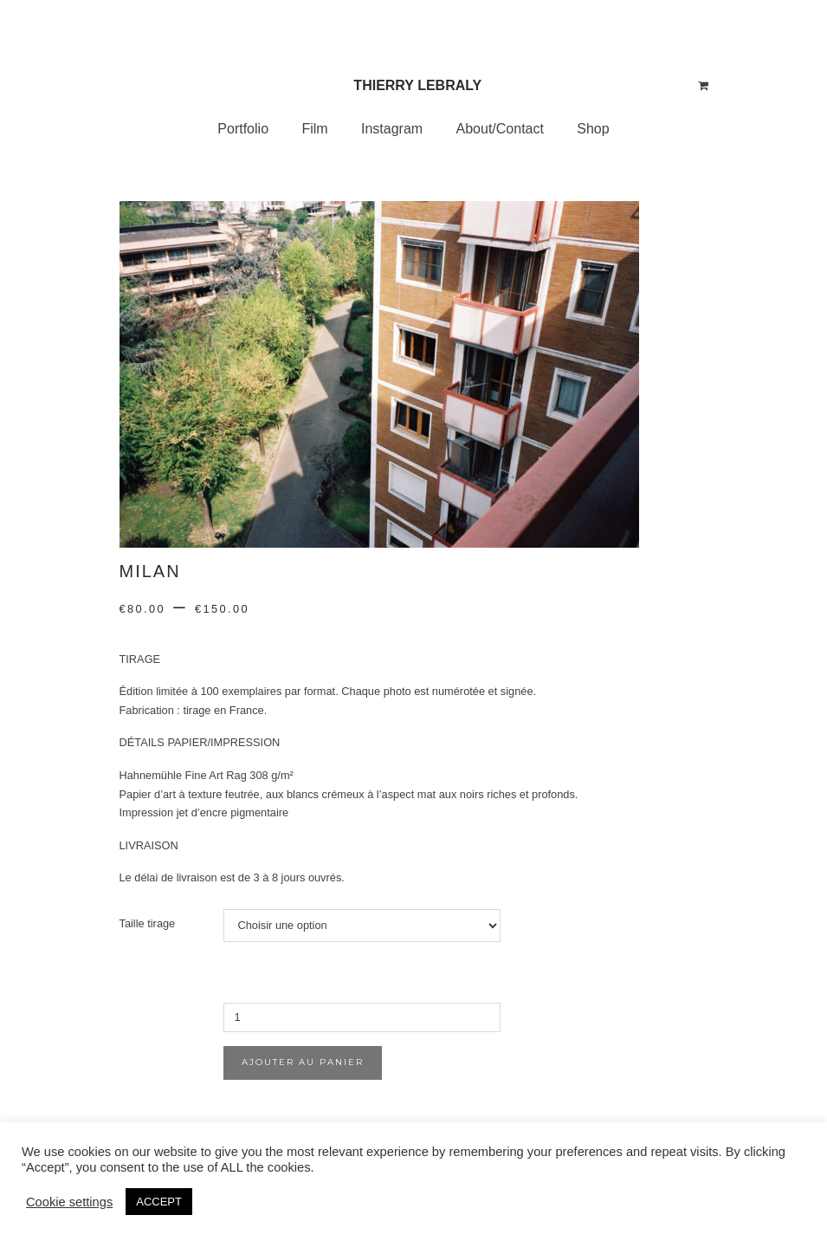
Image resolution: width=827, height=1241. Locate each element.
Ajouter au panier (303, 1062)
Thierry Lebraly (417, 85)
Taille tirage (148, 923)
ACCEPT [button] (159, 1201)
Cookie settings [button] (69, 1202)
